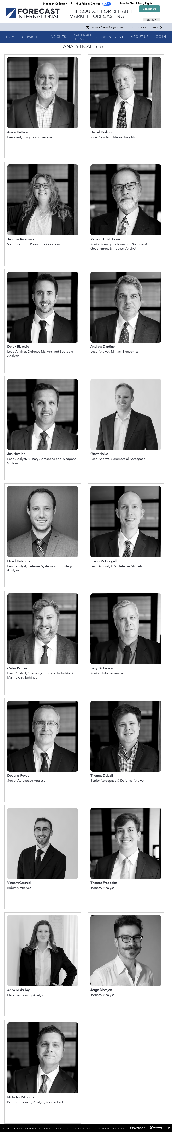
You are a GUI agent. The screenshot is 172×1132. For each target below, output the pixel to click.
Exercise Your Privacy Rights (136, 3)
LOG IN (160, 37)
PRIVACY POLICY (81, 1128)
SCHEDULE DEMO (83, 37)
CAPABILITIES (33, 37)
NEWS (46, 1128)
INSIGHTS (58, 37)
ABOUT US (140, 37)
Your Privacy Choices (88, 3)
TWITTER (158, 1128)
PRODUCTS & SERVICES (26, 1128)
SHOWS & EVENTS (110, 37)
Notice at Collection (55, 3)
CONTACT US (61, 1128)
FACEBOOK (138, 1128)
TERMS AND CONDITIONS (109, 1128)
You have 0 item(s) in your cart (104, 27)
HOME (11, 37)
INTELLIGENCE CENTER (144, 27)
